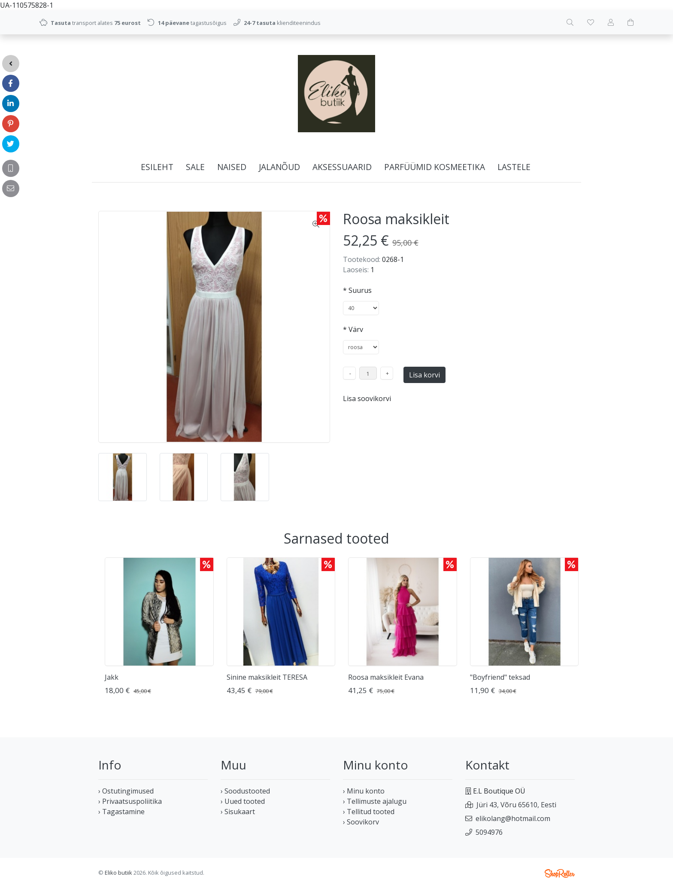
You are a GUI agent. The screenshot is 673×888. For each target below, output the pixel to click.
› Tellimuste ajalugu (374, 801)
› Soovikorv (361, 822)
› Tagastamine (121, 811)
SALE (195, 167)
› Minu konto (364, 791)
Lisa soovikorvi (367, 398)
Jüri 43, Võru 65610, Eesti (516, 804)
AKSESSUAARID (342, 167)
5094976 (489, 832)
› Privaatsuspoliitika (130, 801)
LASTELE (514, 167)
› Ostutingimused (126, 791)
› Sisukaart (238, 811)
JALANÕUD (279, 167)
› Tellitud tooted (368, 811)
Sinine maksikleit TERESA (267, 677)
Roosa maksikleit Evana (386, 677)
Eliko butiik (118, 872)
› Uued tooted (243, 801)
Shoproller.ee (560, 873)
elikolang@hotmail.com (513, 818)
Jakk (111, 677)
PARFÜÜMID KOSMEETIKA (434, 167)
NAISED (231, 167)
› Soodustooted (245, 791)
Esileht (157, 167)
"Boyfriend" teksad (500, 677)
